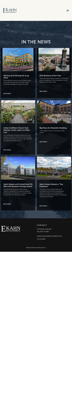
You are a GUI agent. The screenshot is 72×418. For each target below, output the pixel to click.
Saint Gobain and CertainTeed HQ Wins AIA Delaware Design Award (17, 185)
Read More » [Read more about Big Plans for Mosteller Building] (43, 142)
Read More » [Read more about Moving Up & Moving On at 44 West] (7, 93)
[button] (67, 10)
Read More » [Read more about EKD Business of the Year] (43, 91)
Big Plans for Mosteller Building (53, 128)
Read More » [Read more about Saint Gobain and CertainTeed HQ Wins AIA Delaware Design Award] (7, 204)
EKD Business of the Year (50, 75)
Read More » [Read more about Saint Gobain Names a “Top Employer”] (43, 206)
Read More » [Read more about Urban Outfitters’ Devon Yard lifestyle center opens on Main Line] (7, 150)
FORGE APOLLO (41, 247)
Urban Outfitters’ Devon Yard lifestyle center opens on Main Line (16, 130)
